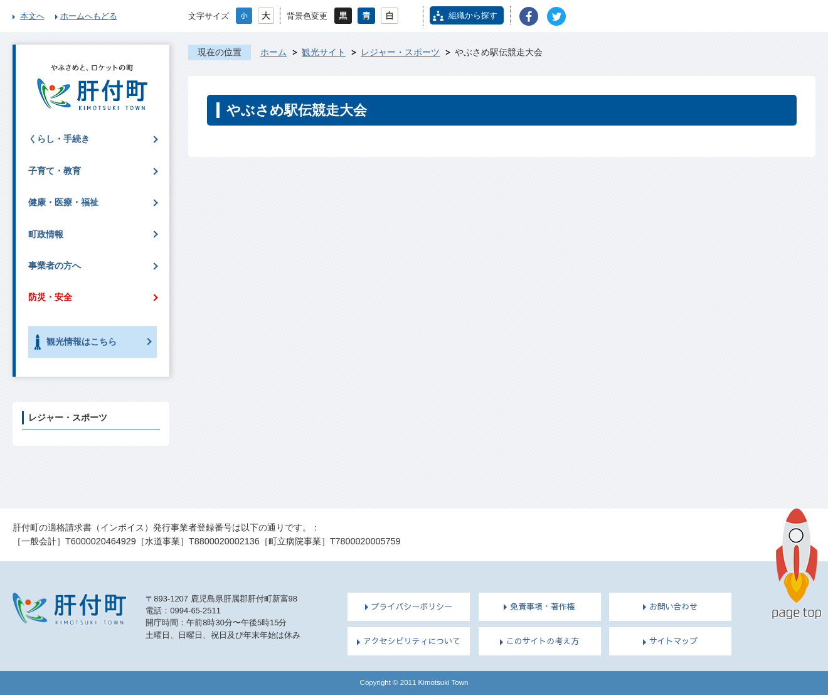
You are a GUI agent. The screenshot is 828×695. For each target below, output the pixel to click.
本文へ (32, 16)
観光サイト (324, 52)
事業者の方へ (54, 266)
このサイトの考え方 (543, 641)
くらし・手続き (59, 139)
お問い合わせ (673, 606)
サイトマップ (673, 641)
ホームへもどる (88, 16)
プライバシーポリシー (412, 606)
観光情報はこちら (81, 342)
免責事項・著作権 (542, 606)
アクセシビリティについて (411, 641)
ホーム (273, 52)
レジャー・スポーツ (400, 52)
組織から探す (473, 15)
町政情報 (45, 234)
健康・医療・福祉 (63, 202)
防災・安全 (50, 297)
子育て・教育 (54, 171)
